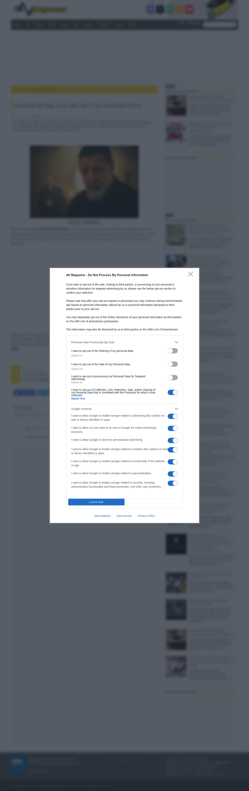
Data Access (124, 515)
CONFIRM (96, 502)
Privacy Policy (146, 515)
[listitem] (124, 342)
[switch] (173, 350)
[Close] (192, 275)
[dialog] (124, 395)
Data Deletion (102, 515)
